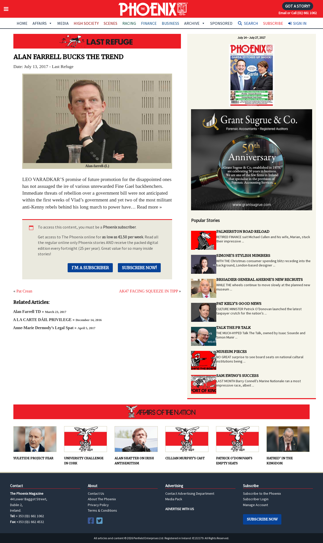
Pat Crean (24, 291)
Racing (129, 23)
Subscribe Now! (139, 267)
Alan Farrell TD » (39, 311)
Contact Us (96, 493)
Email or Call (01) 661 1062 (298, 13)
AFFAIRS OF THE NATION (161, 411)
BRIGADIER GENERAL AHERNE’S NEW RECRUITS (259, 279)
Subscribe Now (262, 519)
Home (22, 23)
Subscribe (273, 23)
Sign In (300, 23)
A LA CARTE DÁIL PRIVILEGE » (57, 320)
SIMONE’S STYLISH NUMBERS (243, 255)
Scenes (110, 23)
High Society (86, 23)
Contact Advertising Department (189, 493)
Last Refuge (97, 41)
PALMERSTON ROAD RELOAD (242, 231)
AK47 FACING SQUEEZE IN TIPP (148, 291)
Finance (149, 23)
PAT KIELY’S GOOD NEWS (238, 303)
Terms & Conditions (102, 510)
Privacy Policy (98, 505)
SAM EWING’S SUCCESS (237, 375)
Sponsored (221, 23)
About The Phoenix (102, 499)
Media (63, 23)
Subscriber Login (255, 499)
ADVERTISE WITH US (179, 509)
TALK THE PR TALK (233, 327)
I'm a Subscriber (90, 267)
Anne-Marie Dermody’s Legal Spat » (54, 328)
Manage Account (255, 505)
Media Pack (173, 499)
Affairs (42, 23)
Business (170, 23)
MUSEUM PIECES (231, 351)
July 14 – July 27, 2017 (251, 37)
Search (251, 23)
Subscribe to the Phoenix (262, 493)
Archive (194, 23)
